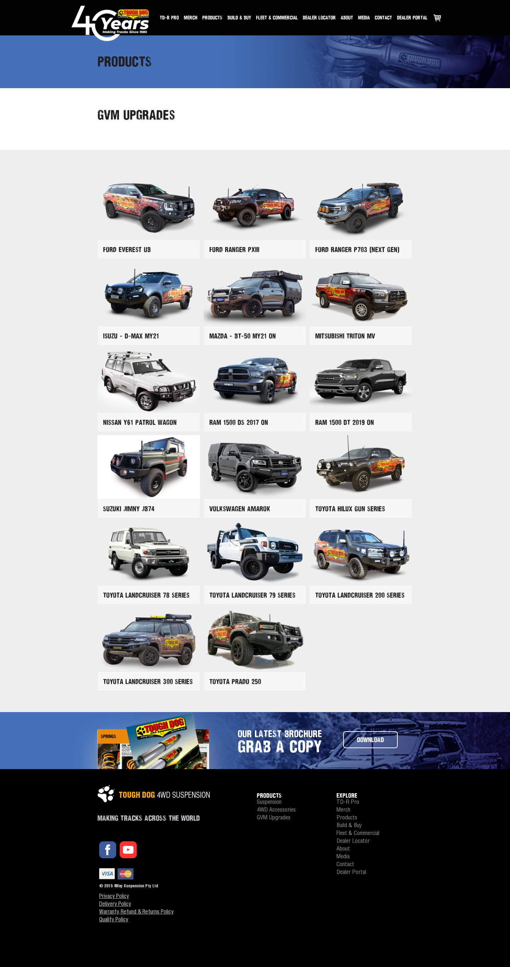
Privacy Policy (114, 897)
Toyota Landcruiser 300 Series (148, 681)
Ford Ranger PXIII (234, 249)
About (347, 18)
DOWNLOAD (370, 739)
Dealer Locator (319, 18)
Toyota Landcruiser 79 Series (252, 595)
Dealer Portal (412, 18)
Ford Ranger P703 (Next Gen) (357, 249)
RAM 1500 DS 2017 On (238, 422)
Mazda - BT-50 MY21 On (242, 336)
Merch (190, 18)
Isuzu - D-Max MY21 (131, 336)
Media (364, 18)
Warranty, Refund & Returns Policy (136, 912)
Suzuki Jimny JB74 (128, 509)
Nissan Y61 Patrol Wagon (140, 422)
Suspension (269, 803)
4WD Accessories (276, 810)
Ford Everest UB (127, 249)
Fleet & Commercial (277, 18)
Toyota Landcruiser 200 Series (359, 595)
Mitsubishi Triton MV (345, 336)
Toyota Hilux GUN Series (350, 509)
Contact (383, 18)
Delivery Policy (115, 905)
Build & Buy (239, 18)
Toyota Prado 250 (235, 681)
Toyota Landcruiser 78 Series (146, 595)
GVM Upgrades (273, 818)
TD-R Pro (169, 18)
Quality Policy (113, 920)
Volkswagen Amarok (239, 509)
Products (212, 18)
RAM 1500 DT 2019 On (344, 422)
